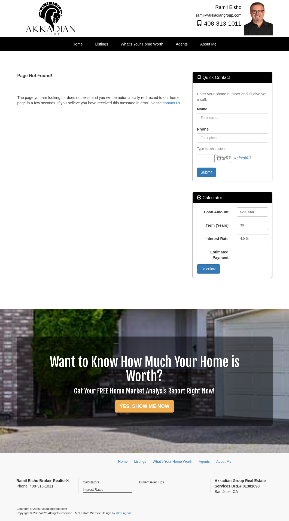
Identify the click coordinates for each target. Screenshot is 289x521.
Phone (203, 129)
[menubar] (144, 44)
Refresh (240, 158)
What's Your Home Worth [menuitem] (142, 44)
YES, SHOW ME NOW (144, 406)
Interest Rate (217, 239)
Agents (204, 461)
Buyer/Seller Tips (151, 482)
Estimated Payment (219, 255)
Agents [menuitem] (182, 44)
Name (202, 109)
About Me (224, 461)
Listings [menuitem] (101, 44)
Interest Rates (93, 490)
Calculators (91, 482)
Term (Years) (217, 225)
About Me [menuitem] (208, 44)
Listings (140, 461)
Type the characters (211, 149)
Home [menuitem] (77, 44)
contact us (171, 103)
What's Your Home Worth (172, 461)
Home (123, 461)
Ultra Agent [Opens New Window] (123, 513)
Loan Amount (216, 212)
